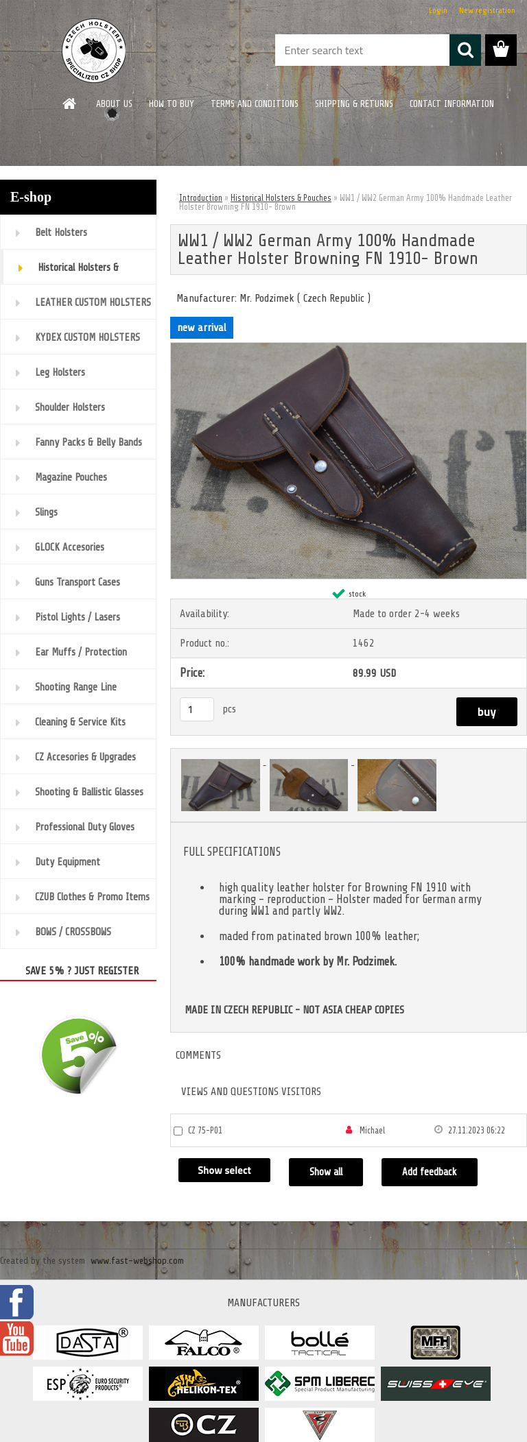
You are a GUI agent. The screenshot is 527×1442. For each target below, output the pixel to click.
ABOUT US (114, 104)
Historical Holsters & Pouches (281, 198)
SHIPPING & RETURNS (354, 104)
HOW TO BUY (171, 104)
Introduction (200, 198)
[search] (465, 50)
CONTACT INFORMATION (452, 104)
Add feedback (433, 1172)
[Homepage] (70, 103)
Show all (329, 1172)
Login (438, 10)
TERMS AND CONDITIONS (254, 104)
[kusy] (197, 709)
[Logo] (94, 50)
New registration (487, 10)
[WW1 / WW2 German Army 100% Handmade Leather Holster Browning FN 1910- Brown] (348, 348)
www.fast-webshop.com (137, 1260)
